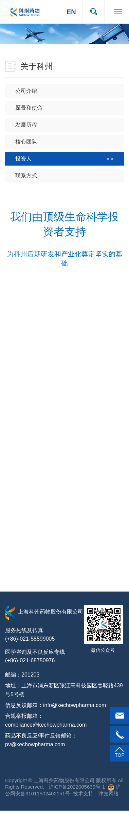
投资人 (64, 159)
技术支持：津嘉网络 (96, 793)
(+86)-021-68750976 (30, 660)
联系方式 (69, 175)
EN (71, 12)
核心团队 (69, 142)
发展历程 (69, 125)
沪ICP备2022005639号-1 (76, 787)
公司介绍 (69, 91)
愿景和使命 (69, 108)
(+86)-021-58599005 (30, 639)
